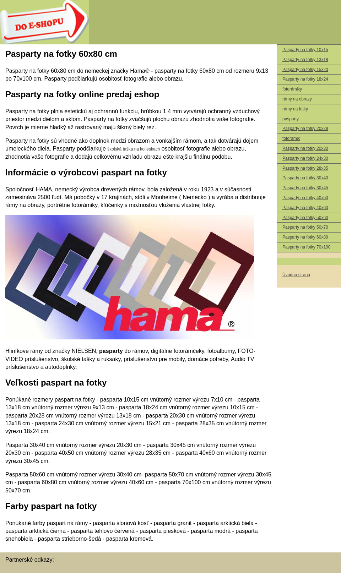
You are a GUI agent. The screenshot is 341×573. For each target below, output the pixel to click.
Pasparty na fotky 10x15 (305, 49)
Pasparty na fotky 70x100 (306, 247)
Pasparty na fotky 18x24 (305, 79)
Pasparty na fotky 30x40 (305, 177)
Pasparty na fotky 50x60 (305, 217)
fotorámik (291, 138)
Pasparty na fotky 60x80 (305, 237)
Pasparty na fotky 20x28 (305, 128)
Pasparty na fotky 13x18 (305, 59)
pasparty (290, 118)
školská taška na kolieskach (133, 149)
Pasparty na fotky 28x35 (305, 168)
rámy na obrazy (297, 99)
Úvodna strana (296, 274)
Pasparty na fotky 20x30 (305, 148)
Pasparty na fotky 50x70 (305, 227)
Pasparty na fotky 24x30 (305, 158)
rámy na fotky (295, 109)
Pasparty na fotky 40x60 (305, 207)
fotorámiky (292, 89)
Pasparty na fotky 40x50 (305, 197)
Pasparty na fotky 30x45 (305, 187)
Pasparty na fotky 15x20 (305, 69)
